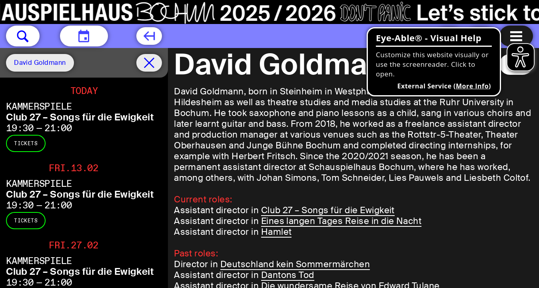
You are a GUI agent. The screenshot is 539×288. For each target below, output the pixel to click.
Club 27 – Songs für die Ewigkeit (80, 117)
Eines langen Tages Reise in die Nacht (341, 221)
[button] (23, 36)
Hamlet (276, 232)
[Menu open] (516, 36)
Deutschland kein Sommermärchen (295, 264)
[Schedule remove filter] (149, 63)
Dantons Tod (287, 275)
